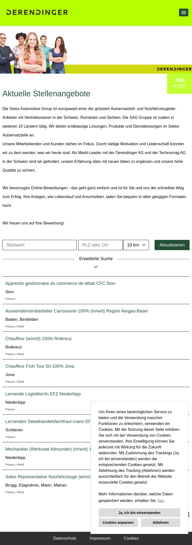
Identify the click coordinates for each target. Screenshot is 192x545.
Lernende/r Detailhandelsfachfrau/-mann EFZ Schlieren (59, 421)
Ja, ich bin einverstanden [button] (139, 513)
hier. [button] (161, 501)
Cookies (131, 538)
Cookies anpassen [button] (118, 522)
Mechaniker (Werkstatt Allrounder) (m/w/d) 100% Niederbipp (64, 449)
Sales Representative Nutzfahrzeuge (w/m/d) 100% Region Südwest (72, 476)
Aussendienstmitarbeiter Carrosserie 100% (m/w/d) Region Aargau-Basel (76, 311)
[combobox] (136, 245)
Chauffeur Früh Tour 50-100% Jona (39, 366)
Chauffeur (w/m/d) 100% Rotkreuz (38, 338)
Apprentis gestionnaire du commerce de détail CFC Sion (60, 283)
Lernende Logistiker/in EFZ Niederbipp (43, 393)
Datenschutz (65, 538)
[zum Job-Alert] (179, 83)
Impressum (100, 538)
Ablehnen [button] (161, 522)
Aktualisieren (172, 245)
